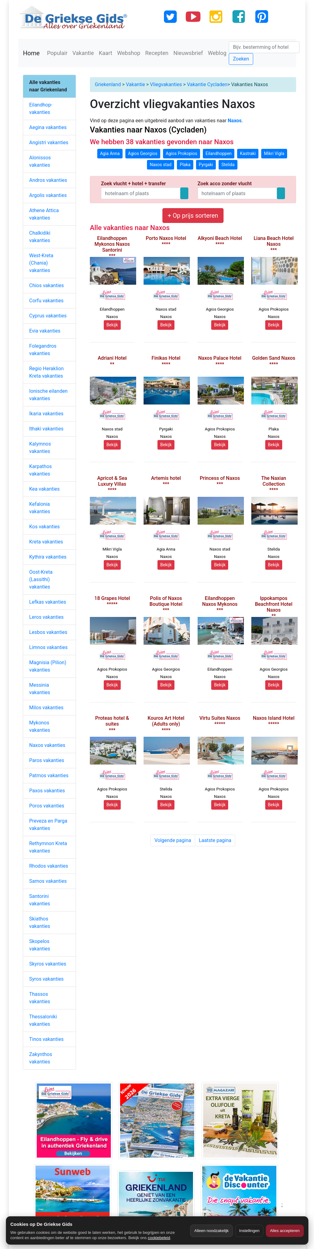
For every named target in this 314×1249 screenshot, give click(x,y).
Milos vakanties (46, 707)
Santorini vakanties (39, 900)
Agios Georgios (142, 153)
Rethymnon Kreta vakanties (48, 847)
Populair (57, 53)
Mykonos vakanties (39, 726)
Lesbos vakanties (48, 632)
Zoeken (241, 59)
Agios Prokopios (181, 153)
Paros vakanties (46, 760)
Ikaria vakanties (46, 414)
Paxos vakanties (47, 791)
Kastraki (248, 153)
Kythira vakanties (48, 557)
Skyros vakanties (47, 964)
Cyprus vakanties (48, 316)
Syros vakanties (46, 979)
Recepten (156, 53)
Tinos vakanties (46, 1039)
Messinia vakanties (39, 688)
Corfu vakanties (46, 301)
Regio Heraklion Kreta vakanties (46, 372)
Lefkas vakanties (47, 602)
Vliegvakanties (166, 84)
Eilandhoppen (219, 153)
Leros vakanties (46, 617)
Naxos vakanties (47, 745)
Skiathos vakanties (39, 922)
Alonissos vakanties (40, 161)
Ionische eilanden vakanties (48, 394)
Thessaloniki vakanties (43, 1020)
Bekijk (112, 324)
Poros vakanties (47, 806)
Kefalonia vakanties (39, 507)
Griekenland (108, 84)
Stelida (228, 164)
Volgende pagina (172, 840)
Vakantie (83, 53)
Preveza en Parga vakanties (48, 824)
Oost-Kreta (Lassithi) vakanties (41, 579)
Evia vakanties (45, 331)
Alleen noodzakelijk (211, 1230)
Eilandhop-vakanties (40, 108)
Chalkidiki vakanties (40, 236)
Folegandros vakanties (43, 349)
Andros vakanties (48, 180)
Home (31, 53)
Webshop (128, 53)
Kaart (105, 53)
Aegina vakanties (48, 127)
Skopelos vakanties (39, 945)
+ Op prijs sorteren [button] (193, 215)
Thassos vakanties (39, 997)
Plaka (185, 164)
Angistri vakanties (49, 142)
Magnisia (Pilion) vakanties (47, 666)
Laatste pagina (215, 840)
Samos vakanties (48, 881)
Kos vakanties (44, 527)
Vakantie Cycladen (207, 84)
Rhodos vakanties (48, 866)
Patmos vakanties (49, 775)
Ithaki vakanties (46, 429)
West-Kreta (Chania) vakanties (41, 263)
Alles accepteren (284, 1230)
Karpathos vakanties (40, 470)
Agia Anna (110, 153)
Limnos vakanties (48, 647)
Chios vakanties (46, 285)
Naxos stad (160, 164)
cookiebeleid (159, 1237)
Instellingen (249, 1230)
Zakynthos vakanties (40, 1058)
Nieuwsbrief (188, 53)
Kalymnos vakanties (40, 447)
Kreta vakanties (46, 542)
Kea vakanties (44, 489)
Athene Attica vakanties (44, 214)
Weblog (217, 53)
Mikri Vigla (274, 153)
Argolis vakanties (48, 195)
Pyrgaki (206, 164)
